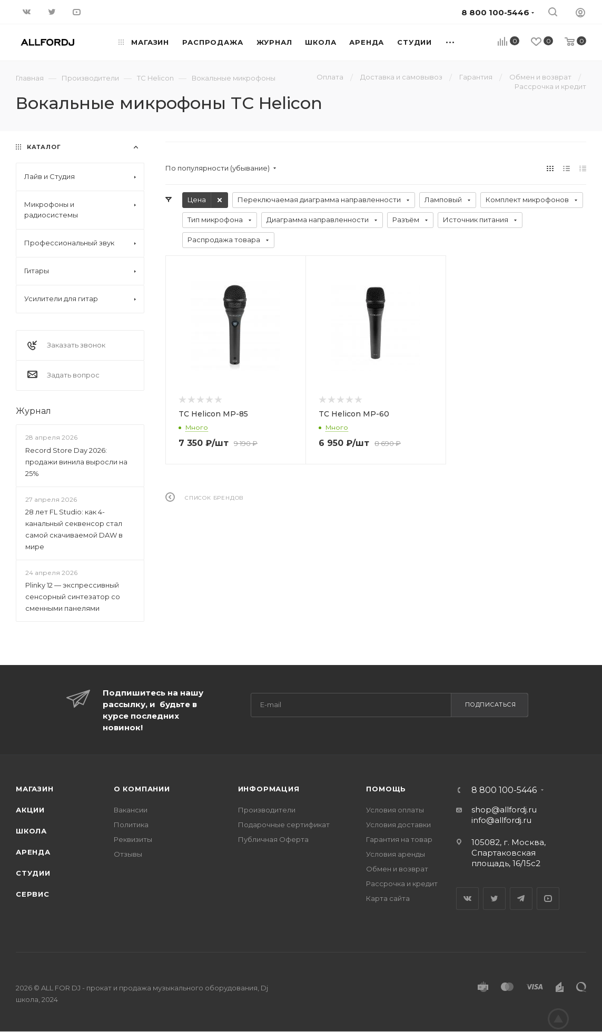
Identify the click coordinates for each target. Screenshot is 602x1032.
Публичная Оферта (273, 839)
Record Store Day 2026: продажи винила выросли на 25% (76, 462)
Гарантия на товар (399, 839)
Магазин (35, 789)
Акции (30, 810)
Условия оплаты (395, 810)
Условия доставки (398, 824)
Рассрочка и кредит (402, 883)
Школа (31, 831)
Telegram (521, 898)
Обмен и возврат (397, 869)
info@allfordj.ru (501, 820)
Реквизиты (133, 839)
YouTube (548, 898)
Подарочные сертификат (284, 824)
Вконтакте (467, 898)
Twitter (494, 898)
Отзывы (128, 854)
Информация (269, 789)
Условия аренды (395, 854)
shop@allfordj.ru (504, 810)
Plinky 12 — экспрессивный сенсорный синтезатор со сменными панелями (72, 596)
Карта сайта (388, 898)
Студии (33, 873)
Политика (131, 824)
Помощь (386, 789)
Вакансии (130, 810)
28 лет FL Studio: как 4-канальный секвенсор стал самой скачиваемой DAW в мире (74, 529)
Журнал (33, 411)
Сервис (33, 894)
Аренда (33, 852)
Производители (266, 810)
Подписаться (490, 704)
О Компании (142, 789)
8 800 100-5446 (504, 790)
